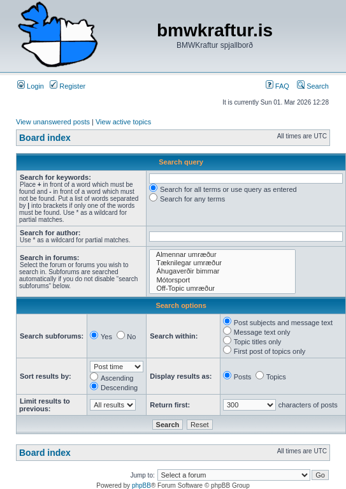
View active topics (123, 122)
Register (67, 86)
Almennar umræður (222, 255)
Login (30, 86)
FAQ (277, 86)
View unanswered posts (53, 122)
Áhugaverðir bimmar (222, 271)
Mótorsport (222, 280)
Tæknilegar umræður (222, 263)
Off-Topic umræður (222, 288)
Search (313, 86)
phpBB (141, 485)
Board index (45, 138)
